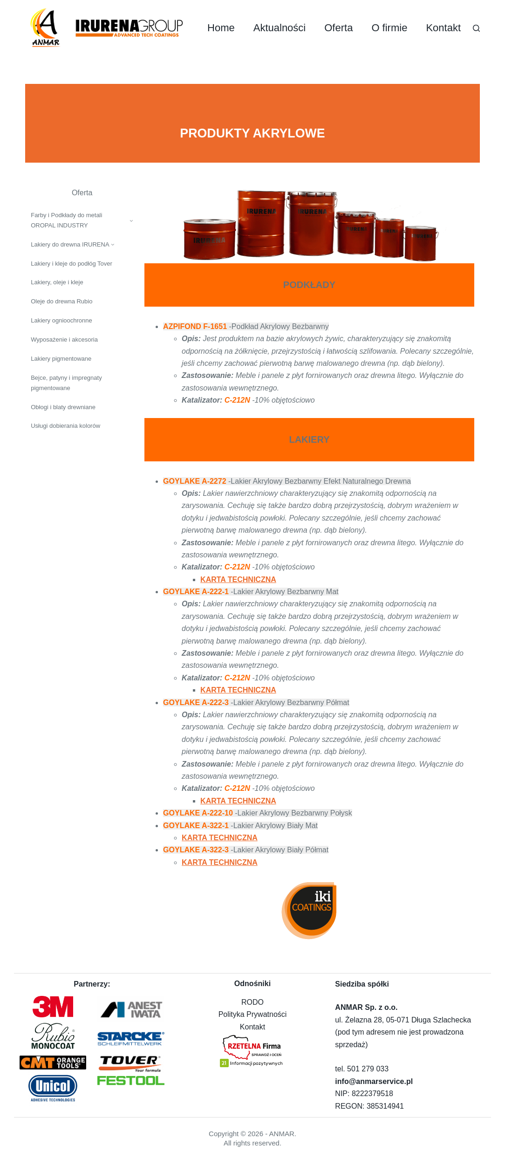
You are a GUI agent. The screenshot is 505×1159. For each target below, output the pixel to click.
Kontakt (443, 28)
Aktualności (279, 28)
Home (221, 28)
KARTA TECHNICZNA (238, 579)
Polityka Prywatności (252, 1014)
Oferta (338, 28)
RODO (252, 1002)
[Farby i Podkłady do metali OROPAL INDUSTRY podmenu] (131, 220)
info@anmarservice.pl (374, 1081)
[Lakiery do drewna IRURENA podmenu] (113, 244)
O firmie (389, 28)
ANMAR (281, 1134)
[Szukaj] (476, 28)
